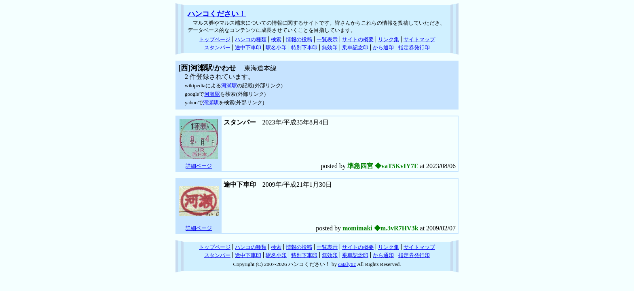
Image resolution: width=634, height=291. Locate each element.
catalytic (347, 264)
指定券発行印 (414, 47)
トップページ (214, 39)
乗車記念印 (355, 47)
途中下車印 (248, 47)
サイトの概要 (358, 39)
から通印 (383, 47)
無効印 (330, 47)
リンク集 (388, 39)
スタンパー (217, 47)
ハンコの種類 (250, 39)
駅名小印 (276, 47)
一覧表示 (327, 39)
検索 (276, 39)
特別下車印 (304, 47)
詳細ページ (199, 166)
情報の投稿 (299, 39)
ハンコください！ (217, 14)
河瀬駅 (229, 85)
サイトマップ (419, 39)
